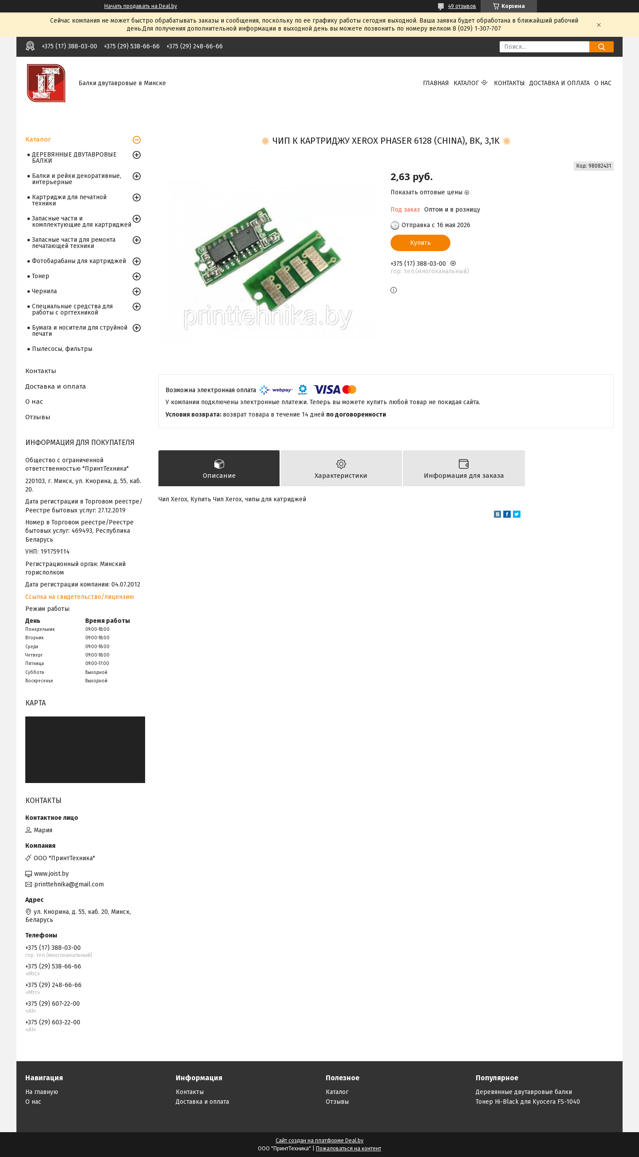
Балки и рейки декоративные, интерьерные (76, 179)
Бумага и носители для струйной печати (79, 331)
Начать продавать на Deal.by (140, 6)
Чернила (44, 291)
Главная (436, 83)
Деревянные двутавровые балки (524, 1092)
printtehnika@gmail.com (69, 884)
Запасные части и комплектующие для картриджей (81, 221)
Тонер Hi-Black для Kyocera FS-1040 (528, 1102)
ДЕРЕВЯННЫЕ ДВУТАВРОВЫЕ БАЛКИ (74, 158)
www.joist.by (51, 874)
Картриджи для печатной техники (69, 200)
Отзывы (38, 417)
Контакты (509, 83)
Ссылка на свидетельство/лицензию (79, 597)
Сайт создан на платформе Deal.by (319, 1140)
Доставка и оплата (559, 83)
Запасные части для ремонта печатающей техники (73, 243)
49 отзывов (462, 6)
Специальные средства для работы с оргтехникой (72, 309)
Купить (420, 243)
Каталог (466, 83)
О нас (602, 83)
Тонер (40, 276)
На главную (41, 1092)
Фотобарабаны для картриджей (79, 261)
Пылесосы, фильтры (62, 349)
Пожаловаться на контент (348, 1148)
